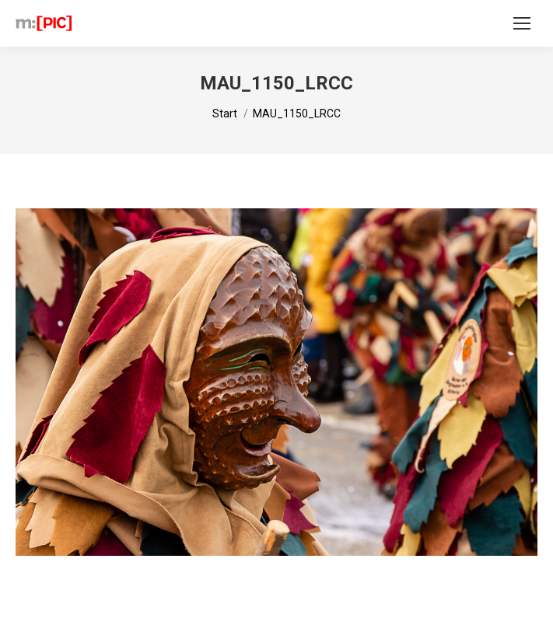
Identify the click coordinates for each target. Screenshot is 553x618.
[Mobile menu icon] (521, 23)
